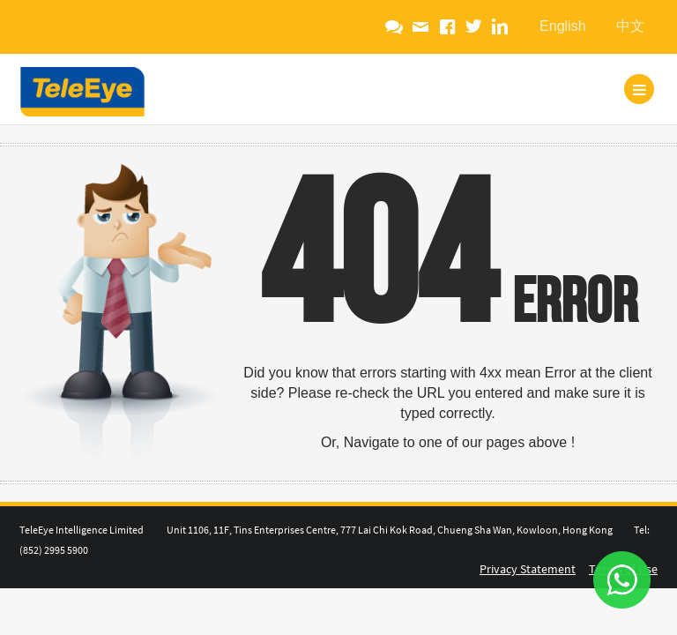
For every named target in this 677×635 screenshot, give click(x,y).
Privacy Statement (528, 569)
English (562, 26)
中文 (630, 26)
